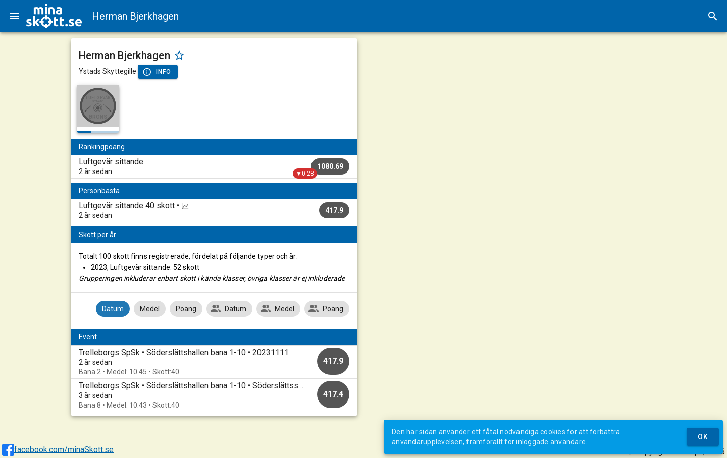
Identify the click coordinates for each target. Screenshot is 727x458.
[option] (214, 362)
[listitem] (214, 166)
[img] (54, 16)
